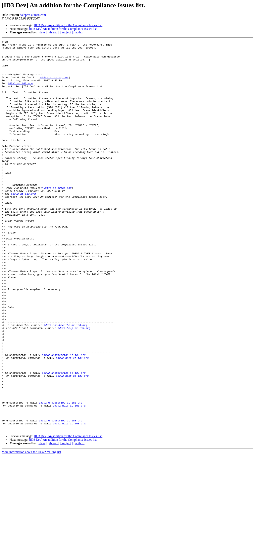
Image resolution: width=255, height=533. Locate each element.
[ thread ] (53, 32)
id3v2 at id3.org (20, 92)
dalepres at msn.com (33, 15)
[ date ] (42, 32)
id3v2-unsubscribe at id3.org (65, 382)
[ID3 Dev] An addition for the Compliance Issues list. (68, 25)
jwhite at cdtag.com (53, 85)
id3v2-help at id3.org (74, 386)
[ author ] (79, 32)
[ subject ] (66, 32)
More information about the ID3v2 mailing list (31, 529)
